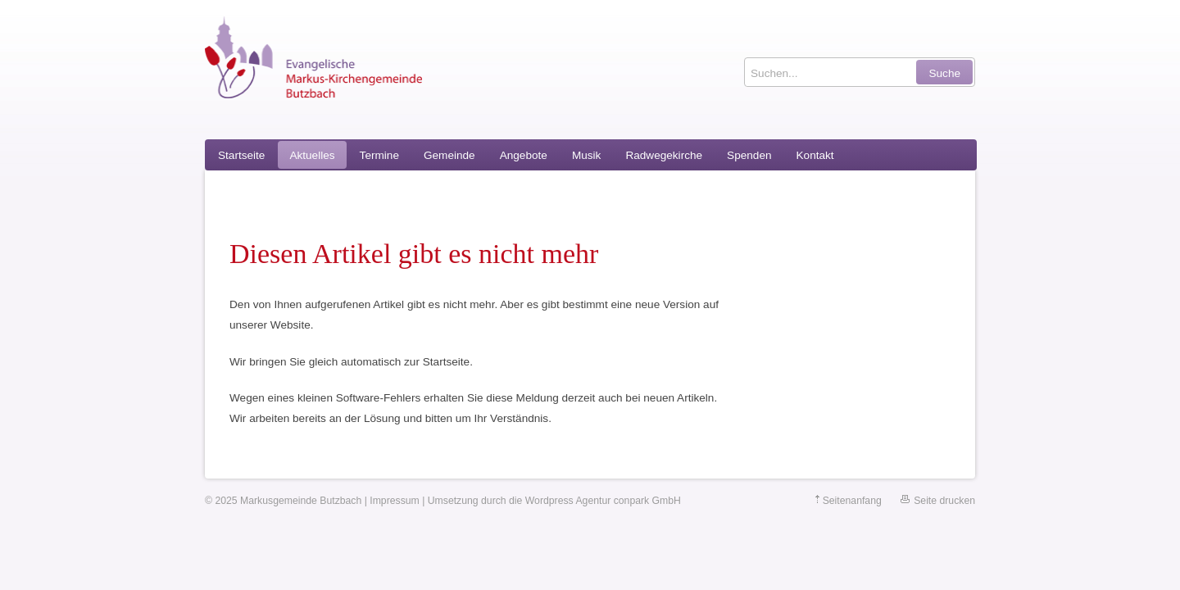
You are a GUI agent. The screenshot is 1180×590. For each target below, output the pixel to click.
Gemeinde (449, 155)
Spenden (749, 155)
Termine (379, 155)
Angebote (523, 155)
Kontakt (815, 155)
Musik (586, 155)
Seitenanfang (852, 500)
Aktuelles (311, 155)
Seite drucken (944, 500)
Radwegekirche (663, 155)
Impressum (395, 500)
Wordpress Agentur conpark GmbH (603, 500)
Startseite (241, 155)
